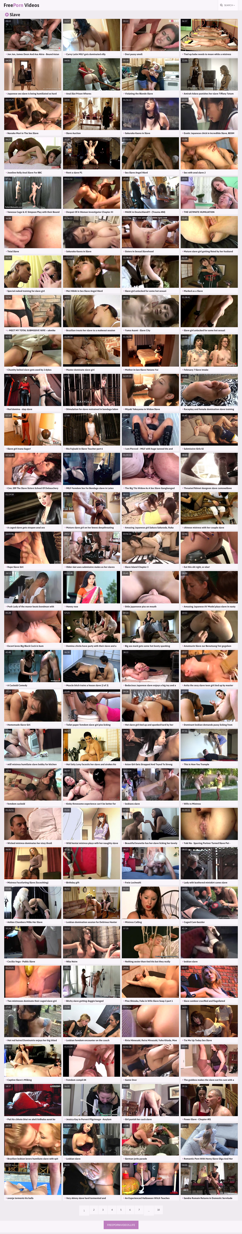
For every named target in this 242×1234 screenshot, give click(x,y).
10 (163, 1212)
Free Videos (26, 5)
